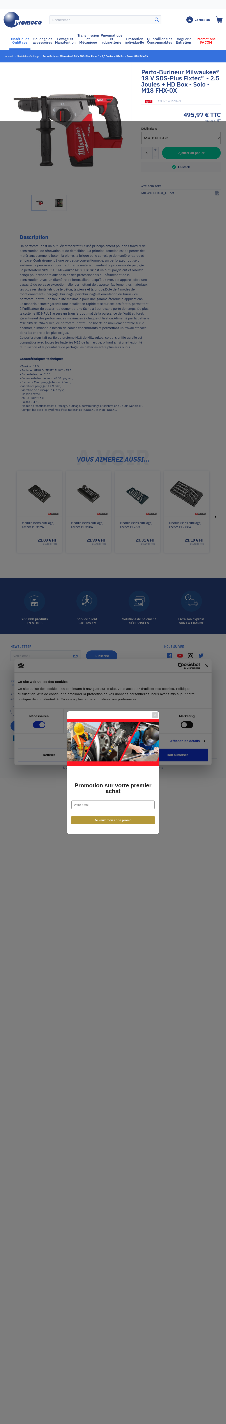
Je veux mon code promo (113, 759)
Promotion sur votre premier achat (112, 727)
